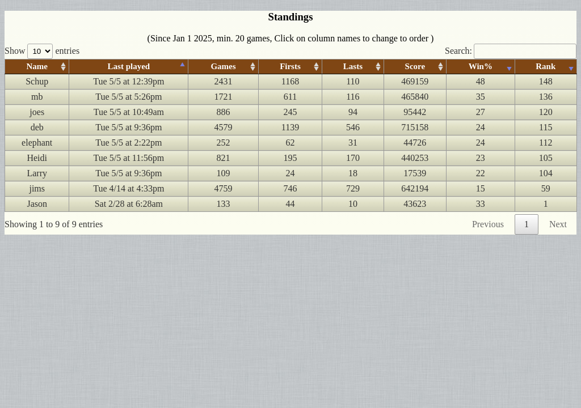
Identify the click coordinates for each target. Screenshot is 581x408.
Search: (510, 51)
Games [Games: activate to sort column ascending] (223, 66)
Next (558, 224)
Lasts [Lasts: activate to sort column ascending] (353, 66)
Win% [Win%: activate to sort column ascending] (480, 66)
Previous (488, 224)
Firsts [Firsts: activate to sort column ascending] (290, 66)
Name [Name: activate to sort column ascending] (37, 66)
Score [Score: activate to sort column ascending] (415, 66)
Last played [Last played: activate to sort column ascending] (128, 66)
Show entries (42, 51)
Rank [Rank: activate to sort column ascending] (545, 66)
